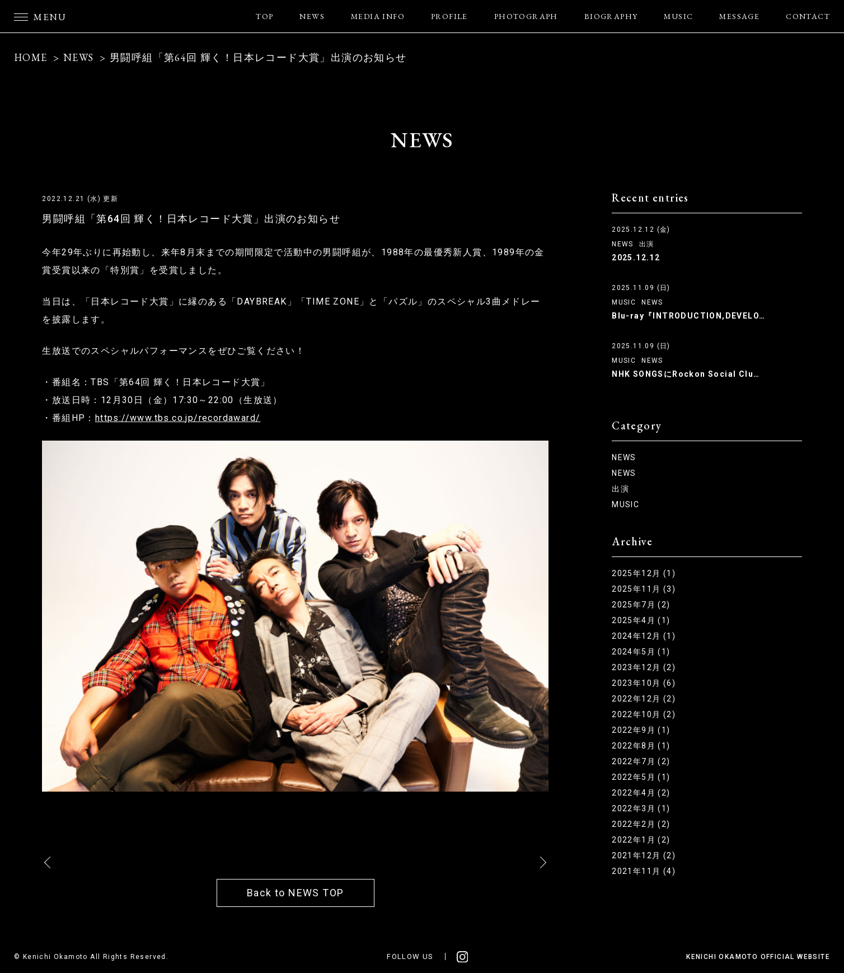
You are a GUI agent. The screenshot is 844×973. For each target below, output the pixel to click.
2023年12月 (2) (644, 667)
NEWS (312, 16)
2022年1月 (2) (641, 839)
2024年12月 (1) (644, 635)
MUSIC (678, 16)
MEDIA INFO (378, 16)
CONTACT (808, 16)
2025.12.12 (636, 257)
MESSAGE (739, 16)
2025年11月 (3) (644, 588)
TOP (264, 16)
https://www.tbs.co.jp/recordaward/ (178, 418)
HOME (31, 57)
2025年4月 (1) (641, 620)
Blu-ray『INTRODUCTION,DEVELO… (688, 315)
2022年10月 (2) (644, 714)
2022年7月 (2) (641, 761)
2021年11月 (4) (644, 871)
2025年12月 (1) (644, 573)
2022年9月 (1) (641, 730)
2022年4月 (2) (641, 792)
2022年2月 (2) (641, 824)
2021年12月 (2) (644, 855)
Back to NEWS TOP (295, 893)
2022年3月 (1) (641, 808)
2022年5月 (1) (641, 777)
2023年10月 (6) (644, 683)
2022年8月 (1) (641, 745)
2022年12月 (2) (644, 698)
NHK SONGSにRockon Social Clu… (685, 373)
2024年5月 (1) (641, 651)
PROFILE (449, 16)
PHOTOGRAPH (526, 16)
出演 (646, 244)
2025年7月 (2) (641, 604)
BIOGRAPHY (611, 16)
